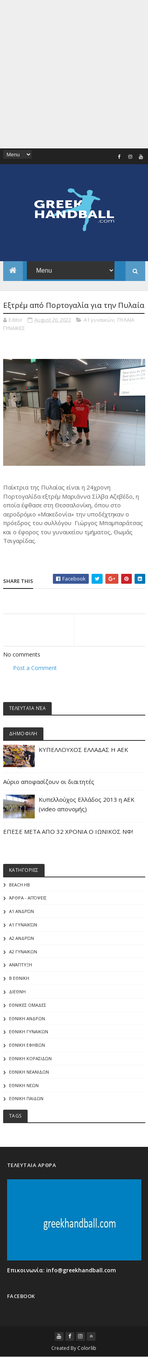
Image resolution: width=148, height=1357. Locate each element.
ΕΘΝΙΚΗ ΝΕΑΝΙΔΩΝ (29, 1072)
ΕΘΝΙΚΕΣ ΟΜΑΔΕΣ (27, 1005)
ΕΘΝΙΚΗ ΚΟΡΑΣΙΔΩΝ (30, 1058)
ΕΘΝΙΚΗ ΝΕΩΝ (24, 1085)
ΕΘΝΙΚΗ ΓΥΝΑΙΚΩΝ (28, 1031)
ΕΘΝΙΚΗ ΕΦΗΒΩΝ (27, 1045)
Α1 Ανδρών (21, 911)
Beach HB (19, 885)
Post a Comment (35, 668)
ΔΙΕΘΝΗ (17, 992)
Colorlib (86, 1348)
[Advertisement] (74, 74)
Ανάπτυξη (20, 965)
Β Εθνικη (19, 978)
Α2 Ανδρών (21, 938)
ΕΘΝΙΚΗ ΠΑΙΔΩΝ (26, 1098)
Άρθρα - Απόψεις (28, 898)
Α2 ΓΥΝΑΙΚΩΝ (23, 952)
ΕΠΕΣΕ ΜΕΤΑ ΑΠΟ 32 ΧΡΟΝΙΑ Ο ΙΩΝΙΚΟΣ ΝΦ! (68, 831)
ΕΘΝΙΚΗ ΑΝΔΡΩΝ (27, 1018)
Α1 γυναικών (99, 319)
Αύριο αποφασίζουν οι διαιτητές (48, 782)
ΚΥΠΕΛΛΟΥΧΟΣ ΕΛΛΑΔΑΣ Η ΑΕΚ (83, 749)
